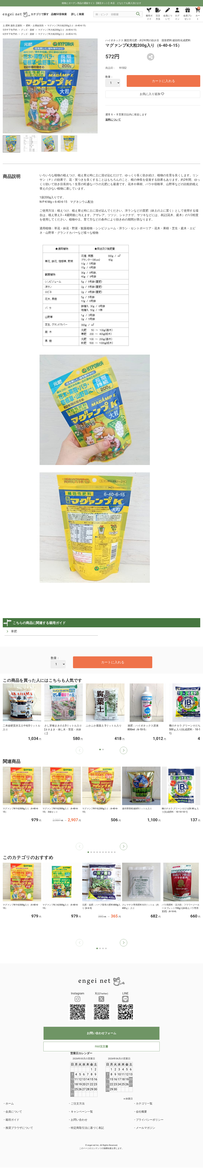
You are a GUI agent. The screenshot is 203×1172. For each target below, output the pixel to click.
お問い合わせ (79, 1119)
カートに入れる (163, 81)
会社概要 (141, 1111)
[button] (123, 750)
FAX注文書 (101, 1046)
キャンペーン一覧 (82, 1111)
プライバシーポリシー (149, 1119)
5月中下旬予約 (10, 30)
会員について (14, 1111)
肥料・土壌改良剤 (35, 25)
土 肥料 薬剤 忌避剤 (12, 25)
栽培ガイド (12, 1119)
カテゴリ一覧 (144, 1103)
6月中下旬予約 (10, 34)
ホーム (10, 1103)
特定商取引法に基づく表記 (87, 1127)
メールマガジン (145, 1127)
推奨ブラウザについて (19, 1127)
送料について (113, 119)
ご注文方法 (78, 1103)
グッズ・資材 (27, 30)
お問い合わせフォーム (101, 1033)
